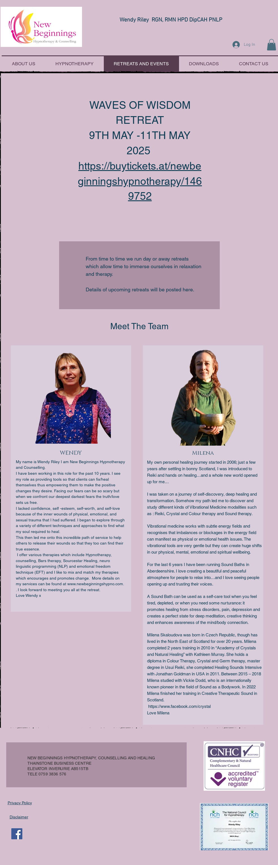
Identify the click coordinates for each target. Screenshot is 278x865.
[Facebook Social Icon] (16, 833)
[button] (271, 45)
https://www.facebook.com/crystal (179, 706)
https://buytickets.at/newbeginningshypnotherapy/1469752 (140, 181)
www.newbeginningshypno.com (95, 584)
